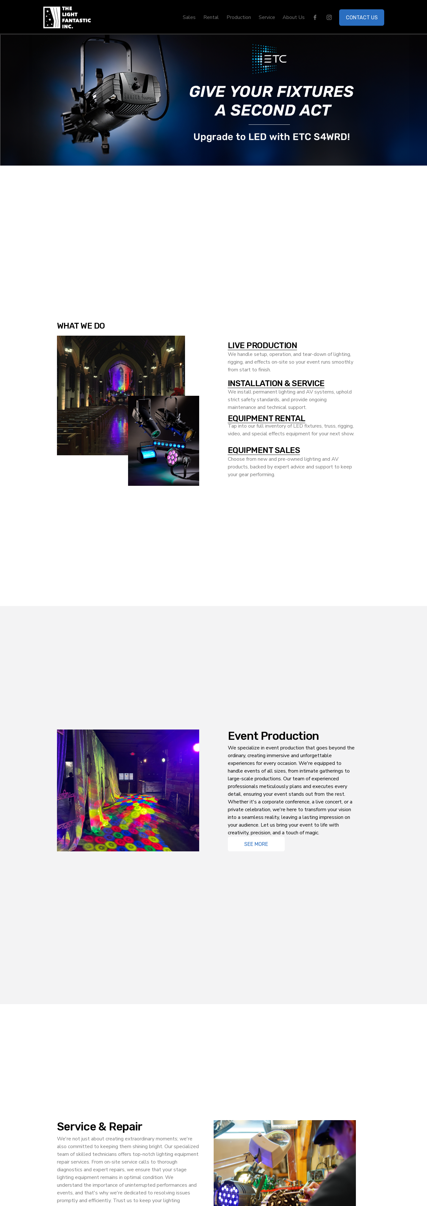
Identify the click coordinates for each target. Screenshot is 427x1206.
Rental (211, 17)
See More (256, 844)
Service (267, 17)
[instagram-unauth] (329, 17)
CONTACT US (362, 17)
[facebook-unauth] (315, 17)
